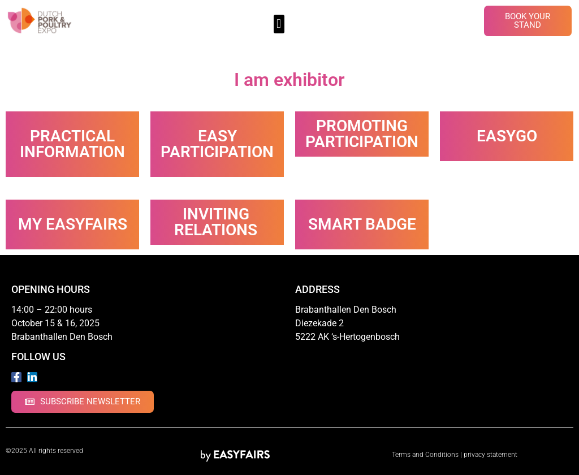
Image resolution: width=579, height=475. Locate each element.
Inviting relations (215, 222)
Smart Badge (362, 224)
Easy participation (217, 144)
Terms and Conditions (425, 455)
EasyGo (507, 136)
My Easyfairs (72, 224)
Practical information (72, 144)
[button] (279, 24)
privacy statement (490, 455)
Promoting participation (361, 133)
